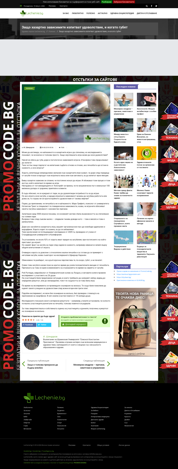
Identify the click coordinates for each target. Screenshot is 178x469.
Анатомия (94, 426)
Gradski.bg (27, 451)
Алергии (27, 423)
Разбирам (106, 1)
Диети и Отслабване (132, 410)
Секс (59, 416)
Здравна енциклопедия (122, 13)
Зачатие (27, 413)
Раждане (94, 413)
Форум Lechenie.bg (98, 429)
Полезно (90, 13)
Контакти (63, 6)
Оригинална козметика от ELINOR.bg (131, 280)
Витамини (27, 429)
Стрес (26, 426)
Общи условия (103, 445)
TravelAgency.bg (48, 451)
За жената (128, 407)
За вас (66, 13)
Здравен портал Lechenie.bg (33, 31)
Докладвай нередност (74, 324)
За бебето (94, 410)
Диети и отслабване (147, 13)
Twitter (42, 325)
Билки (93, 423)
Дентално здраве (97, 419)
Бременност (61, 413)
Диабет (127, 419)
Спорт (59, 423)
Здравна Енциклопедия (99, 407)
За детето (60, 410)
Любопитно (77, 13)
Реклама (52, 6)
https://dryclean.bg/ (124, 277)
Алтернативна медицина (100, 416)
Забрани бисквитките (124, 1)
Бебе (25, 416)
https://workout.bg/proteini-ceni (128, 274)
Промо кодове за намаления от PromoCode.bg (134, 271)
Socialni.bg (36, 451)
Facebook (28, 325)
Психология (61, 426)
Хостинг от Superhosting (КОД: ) (68, 463)
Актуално (102, 13)
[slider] (28, 319)
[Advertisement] (89, 58)
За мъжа (27, 410)
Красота (127, 416)
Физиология (129, 426)
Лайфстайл (28, 419)
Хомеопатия (62, 419)
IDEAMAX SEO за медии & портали (36, 463)
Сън (125, 423)
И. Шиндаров (29, 147)
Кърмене (127, 413)
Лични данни (124, 445)
